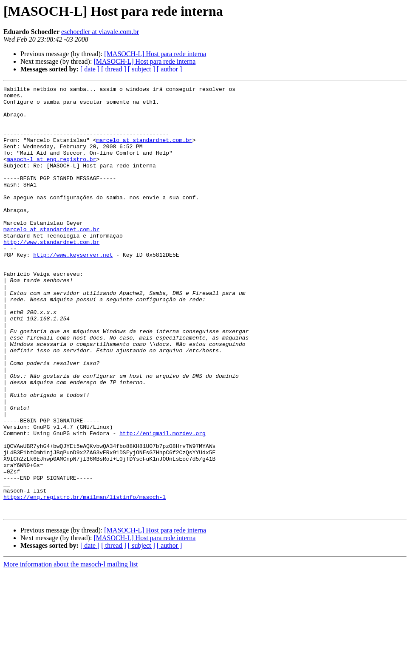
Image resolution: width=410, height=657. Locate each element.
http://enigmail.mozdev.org (162, 503)
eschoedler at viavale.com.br (100, 31)
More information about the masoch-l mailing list (70, 649)
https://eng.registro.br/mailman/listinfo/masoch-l (84, 579)
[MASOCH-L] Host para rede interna (155, 53)
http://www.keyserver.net (73, 289)
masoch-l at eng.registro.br (51, 174)
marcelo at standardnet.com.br (144, 151)
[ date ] (89, 69)
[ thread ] (113, 69)
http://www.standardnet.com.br (51, 274)
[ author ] (169, 69)
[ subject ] (141, 69)
